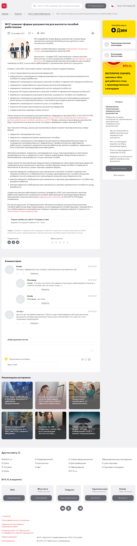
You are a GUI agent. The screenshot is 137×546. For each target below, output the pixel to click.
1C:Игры (5, 471)
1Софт (37, 467)
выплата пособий (78, 231)
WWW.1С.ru (7, 459)
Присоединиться (68, 498)
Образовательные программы (117, 459)
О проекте (6, 516)
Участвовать (41, 498)
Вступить (95, 498)
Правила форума (9, 537)
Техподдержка (8, 541)
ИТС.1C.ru (72, 471)
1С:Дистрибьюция (77, 463)
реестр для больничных (72, 233)
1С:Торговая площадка (113, 467)
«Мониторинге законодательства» (22, 211)
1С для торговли (109, 463)
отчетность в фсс (14, 233)
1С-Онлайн (7, 467)
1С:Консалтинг (42, 463)
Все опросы (119, 175)
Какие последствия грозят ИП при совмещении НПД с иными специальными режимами (83, 431)
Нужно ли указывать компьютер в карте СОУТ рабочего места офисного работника (50, 400)
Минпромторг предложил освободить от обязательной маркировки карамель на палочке (83, 402)
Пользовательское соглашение (15, 520)
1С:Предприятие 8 (44, 459)
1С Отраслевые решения (80, 459)
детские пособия (62, 231)
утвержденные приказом (49, 197)
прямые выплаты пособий (49, 233)
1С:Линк (5, 463)
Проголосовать (118, 168)
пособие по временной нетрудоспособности (33, 231)
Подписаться (97, 6)
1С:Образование (76, 467)
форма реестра (29, 233)
